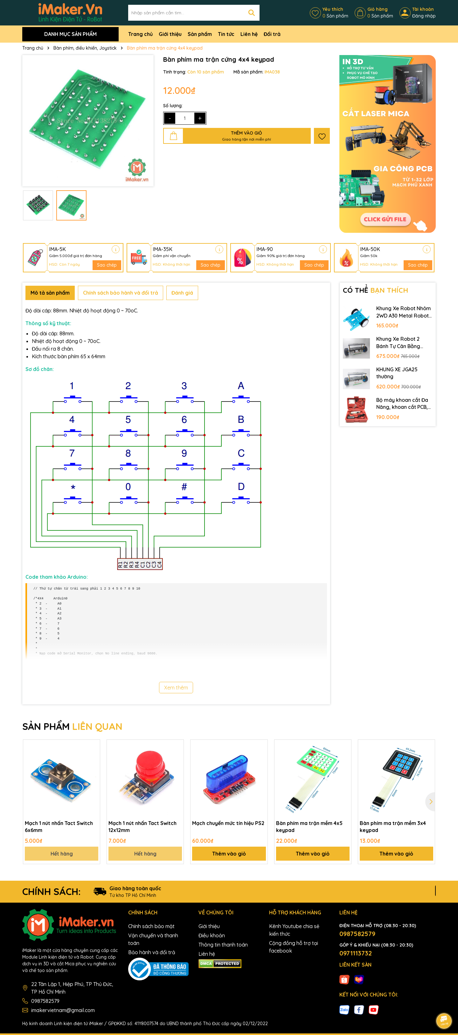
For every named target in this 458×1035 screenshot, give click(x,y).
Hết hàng (62, 853)
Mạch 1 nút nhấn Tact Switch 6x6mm (59, 826)
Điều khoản (211, 935)
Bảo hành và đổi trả (151, 952)
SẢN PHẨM (72, 726)
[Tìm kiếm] (251, 12)
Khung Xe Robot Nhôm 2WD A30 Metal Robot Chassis (403, 312)
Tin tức (226, 34)
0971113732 (355, 953)
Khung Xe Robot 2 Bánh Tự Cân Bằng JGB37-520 (398, 343)
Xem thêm (176, 687)
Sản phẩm (200, 34)
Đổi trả (272, 34)
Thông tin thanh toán (223, 944)
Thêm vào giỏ (229, 853)
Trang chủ (140, 34)
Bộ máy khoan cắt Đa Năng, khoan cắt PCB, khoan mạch (402, 404)
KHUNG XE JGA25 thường (397, 373)
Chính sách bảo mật (151, 926)
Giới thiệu (170, 34)
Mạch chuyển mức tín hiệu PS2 (228, 823)
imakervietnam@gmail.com (63, 1010)
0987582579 (45, 1001)
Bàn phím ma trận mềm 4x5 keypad (309, 826)
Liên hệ (249, 34)
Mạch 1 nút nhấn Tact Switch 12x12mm (142, 826)
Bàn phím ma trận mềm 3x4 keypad (393, 826)
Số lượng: (173, 105)
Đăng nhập (424, 16)
